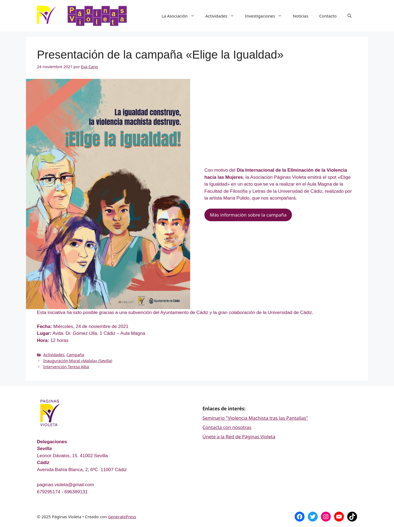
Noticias (300, 16)
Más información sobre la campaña (248, 215)
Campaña (75, 354)
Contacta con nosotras (226, 427)
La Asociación (181, 16)
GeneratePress (122, 516)
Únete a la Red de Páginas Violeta (238, 436)
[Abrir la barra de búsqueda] (349, 16)
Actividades (222, 16)
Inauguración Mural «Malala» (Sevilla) (77, 360)
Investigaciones (266, 16)
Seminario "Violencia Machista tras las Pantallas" (255, 418)
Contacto (328, 16)
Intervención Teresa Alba (66, 366)
